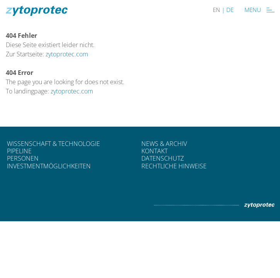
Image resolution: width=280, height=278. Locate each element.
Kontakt (154, 151)
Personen (23, 158)
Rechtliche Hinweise (174, 166)
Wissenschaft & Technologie (53, 143)
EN (216, 10)
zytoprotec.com (67, 54)
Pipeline (19, 151)
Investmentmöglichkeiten (49, 166)
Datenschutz (162, 158)
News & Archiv (164, 143)
